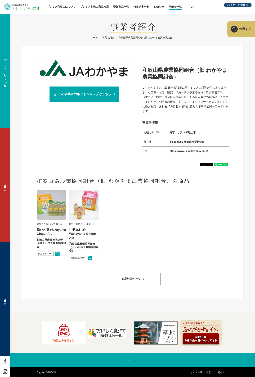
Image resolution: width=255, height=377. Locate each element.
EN (192, 6)
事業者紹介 (108, 37)
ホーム (94, 37)
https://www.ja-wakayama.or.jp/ (188, 150)
